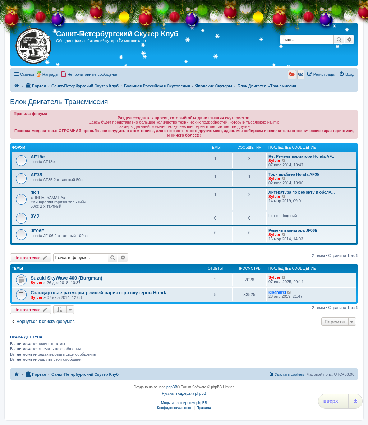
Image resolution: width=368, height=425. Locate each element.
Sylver (274, 160)
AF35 (36, 174)
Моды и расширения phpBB (184, 403)
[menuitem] (89, 74)
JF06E (38, 231)
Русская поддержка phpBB (184, 394)
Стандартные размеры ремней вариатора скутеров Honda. (100, 292)
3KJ (35, 192)
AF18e (38, 157)
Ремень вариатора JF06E (292, 230)
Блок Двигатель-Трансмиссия (59, 102)
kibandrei (277, 292)
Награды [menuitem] (50, 74)
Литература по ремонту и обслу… (301, 192)
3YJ (35, 216)
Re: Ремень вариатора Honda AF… (302, 156)
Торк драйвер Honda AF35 (293, 174)
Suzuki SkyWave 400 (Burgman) (66, 278)
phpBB (171, 387)
